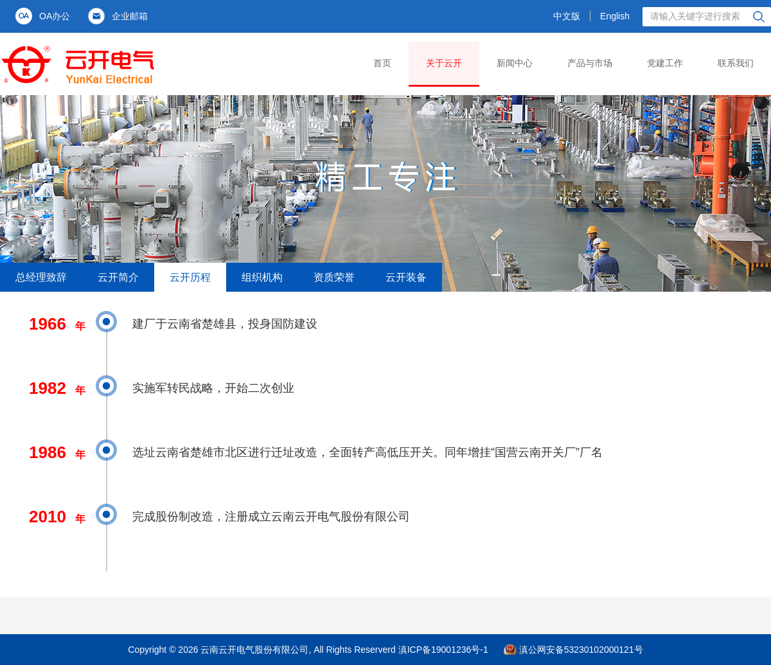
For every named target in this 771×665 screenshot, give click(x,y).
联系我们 (736, 63)
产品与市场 (589, 63)
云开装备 (406, 277)
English (615, 16)
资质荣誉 (334, 277)
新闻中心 (515, 63)
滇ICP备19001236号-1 (443, 649)
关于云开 (444, 63)
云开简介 (118, 277)
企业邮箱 (130, 16)
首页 (382, 63)
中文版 (566, 16)
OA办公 (54, 16)
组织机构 (262, 277)
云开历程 (190, 277)
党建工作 (665, 63)
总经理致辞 (41, 277)
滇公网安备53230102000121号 (581, 649)
